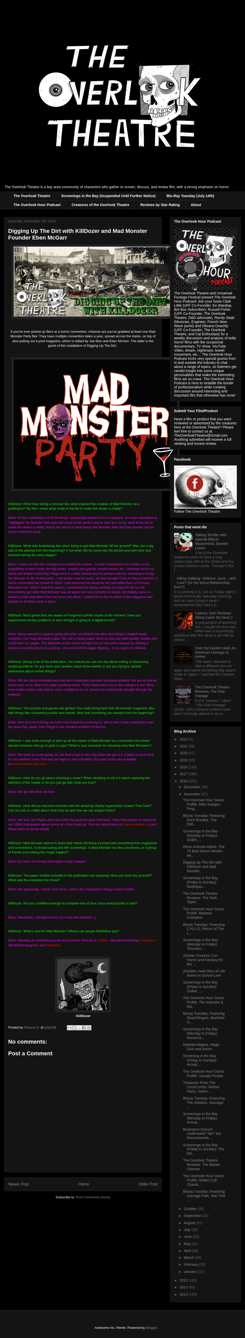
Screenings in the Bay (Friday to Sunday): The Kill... (203, 1149)
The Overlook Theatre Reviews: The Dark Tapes (200, 897)
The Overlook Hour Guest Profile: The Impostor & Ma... (203, 1002)
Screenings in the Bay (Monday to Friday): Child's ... (200, 835)
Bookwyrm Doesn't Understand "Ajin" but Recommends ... (202, 1133)
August (190, 1223)
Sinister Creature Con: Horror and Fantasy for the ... (203, 959)
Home (84, 1184)
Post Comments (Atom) (93, 1197)
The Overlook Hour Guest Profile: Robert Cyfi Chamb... (203, 1180)
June (188, 1237)
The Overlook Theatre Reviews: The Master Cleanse (201, 1164)
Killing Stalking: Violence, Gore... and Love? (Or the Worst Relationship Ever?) (205, 582)
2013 (184, 1294)
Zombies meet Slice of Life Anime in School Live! (204, 973)
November (192, 794)
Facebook (53, 945)
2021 (184, 746)
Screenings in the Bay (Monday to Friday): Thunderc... (200, 944)
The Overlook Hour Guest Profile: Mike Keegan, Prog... (203, 804)
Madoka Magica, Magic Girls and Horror (201, 1047)
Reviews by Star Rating (160, 205)
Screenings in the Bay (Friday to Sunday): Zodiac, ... (200, 986)
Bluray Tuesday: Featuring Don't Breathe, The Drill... (204, 820)
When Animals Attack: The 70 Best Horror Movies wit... (204, 851)
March (189, 1258)
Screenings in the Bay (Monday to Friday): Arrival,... (200, 1118)
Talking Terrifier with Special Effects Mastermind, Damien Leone (211, 541)
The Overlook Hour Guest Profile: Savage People (203, 1073)
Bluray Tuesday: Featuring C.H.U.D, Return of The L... (204, 929)
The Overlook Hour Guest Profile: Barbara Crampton (203, 913)
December (192, 787)
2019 (184, 760)
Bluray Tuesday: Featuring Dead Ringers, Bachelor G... (204, 1017)
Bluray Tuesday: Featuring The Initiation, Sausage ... (204, 1102)
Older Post (148, 1184)
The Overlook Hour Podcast (37, 205)
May (187, 1244)
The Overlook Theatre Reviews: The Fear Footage (212, 691)
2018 (184, 767)
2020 (184, 753)
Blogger (151, 1328)
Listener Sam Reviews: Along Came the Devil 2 (214, 615)
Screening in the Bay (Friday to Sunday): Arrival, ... (200, 1060)
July (187, 1230)
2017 (184, 774)
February (191, 1264)
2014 (184, 1287)
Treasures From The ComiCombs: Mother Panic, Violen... (201, 1087)
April (188, 1251)
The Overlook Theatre (32, 196)
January (191, 1272)
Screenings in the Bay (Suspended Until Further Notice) (108, 196)
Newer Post (18, 1184)
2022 (184, 739)
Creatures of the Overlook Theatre (100, 205)
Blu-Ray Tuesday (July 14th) (190, 196)
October (191, 1209)
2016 (184, 781)
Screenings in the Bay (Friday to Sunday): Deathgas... (200, 882)
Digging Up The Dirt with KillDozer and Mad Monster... (202, 866)
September (193, 1216)
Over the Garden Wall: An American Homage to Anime (215, 652)
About (196, 205)
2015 (184, 1280)
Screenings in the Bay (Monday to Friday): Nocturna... (200, 1033)
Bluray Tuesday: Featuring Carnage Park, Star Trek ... (204, 1195)
